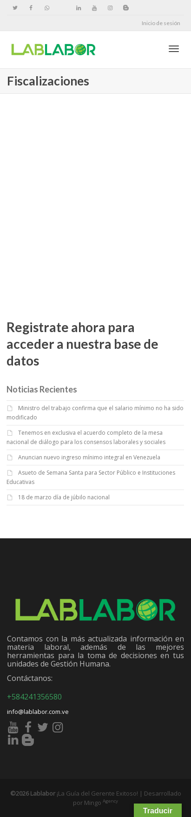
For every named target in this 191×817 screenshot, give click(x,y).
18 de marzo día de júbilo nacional (64, 497)
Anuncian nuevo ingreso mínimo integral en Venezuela (89, 457)
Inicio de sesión (161, 23)
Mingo (101, 802)
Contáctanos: (30, 678)
